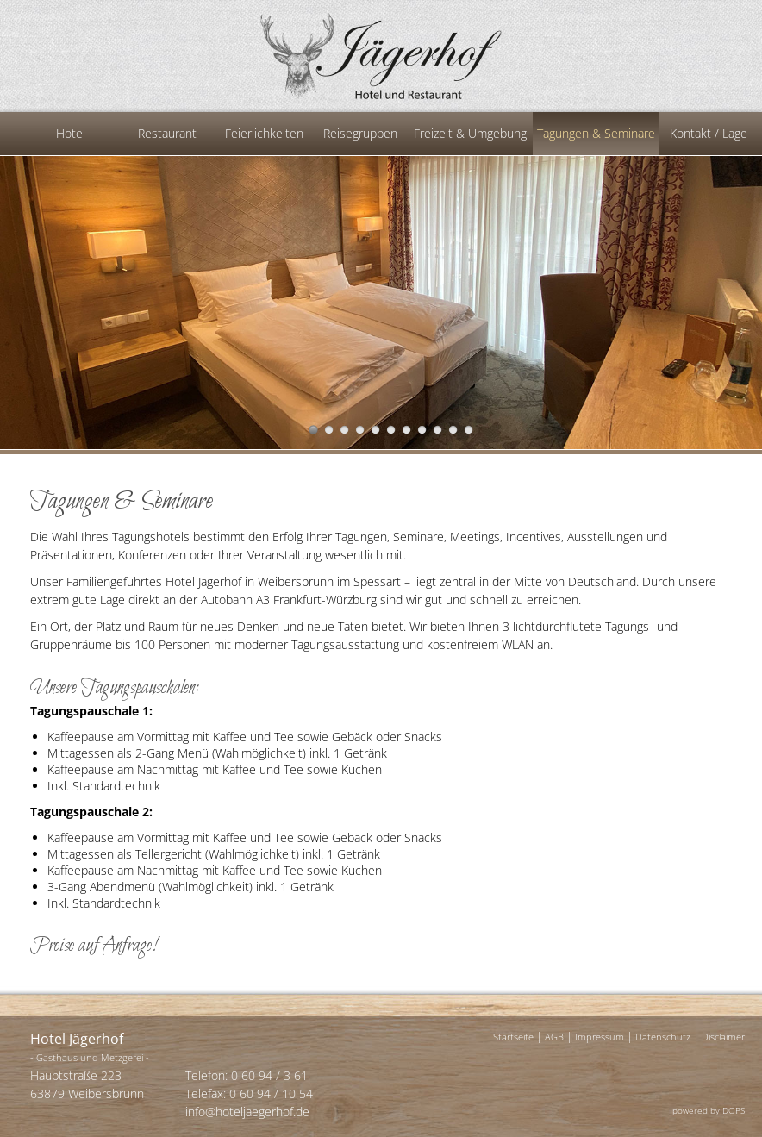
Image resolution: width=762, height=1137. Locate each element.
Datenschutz (662, 1036)
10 (453, 429)
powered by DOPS (708, 1110)
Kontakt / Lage (708, 133)
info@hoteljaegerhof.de (247, 1111)
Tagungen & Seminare (596, 133)
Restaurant (167, 133)
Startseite (513, 1036)
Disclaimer (723, 1036)
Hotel (70, 133)
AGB (554, 1036)
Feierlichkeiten (264, 133)
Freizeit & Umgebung (470, 133)
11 (468, 429)
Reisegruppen (360, 133)
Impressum (599, 1036)
